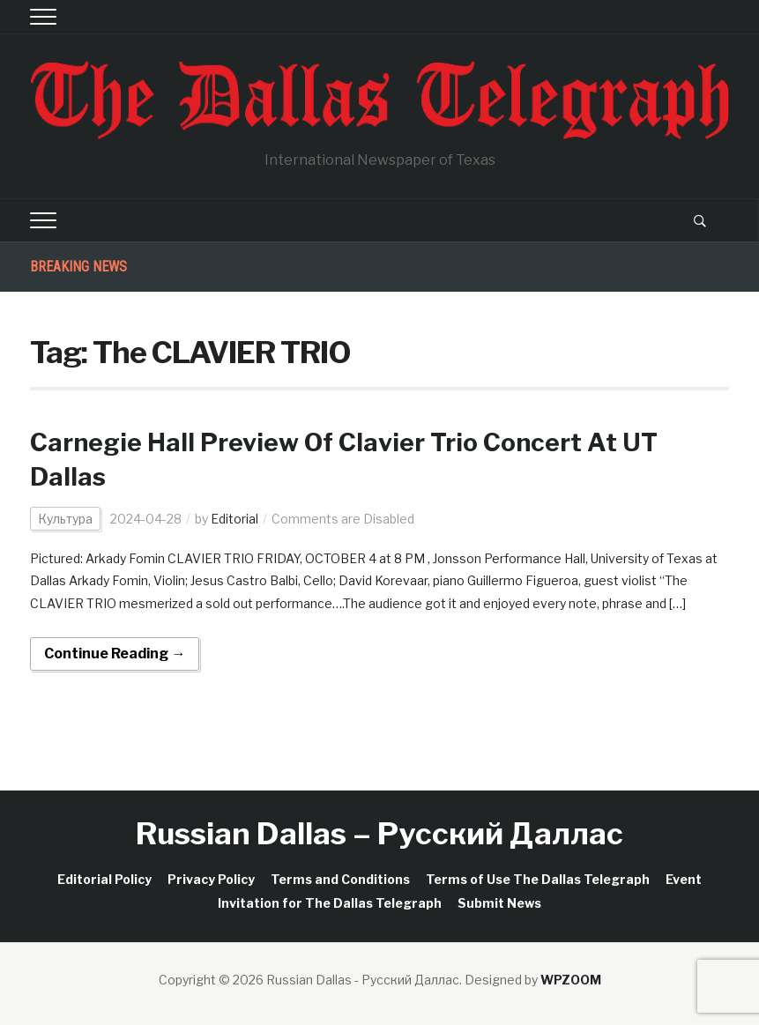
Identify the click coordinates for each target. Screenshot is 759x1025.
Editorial (234, 518)
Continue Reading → (114, 653)
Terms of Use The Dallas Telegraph (538, 879)
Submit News (499, 902)
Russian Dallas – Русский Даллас (379, 833)
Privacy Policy (211, 879)
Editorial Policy (104, 879)
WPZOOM (570, 979)
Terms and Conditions (340, 879)
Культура (65, 518)
